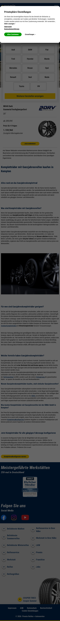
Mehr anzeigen (10, 24)
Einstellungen (30, 34)
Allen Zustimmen (13, 34)
